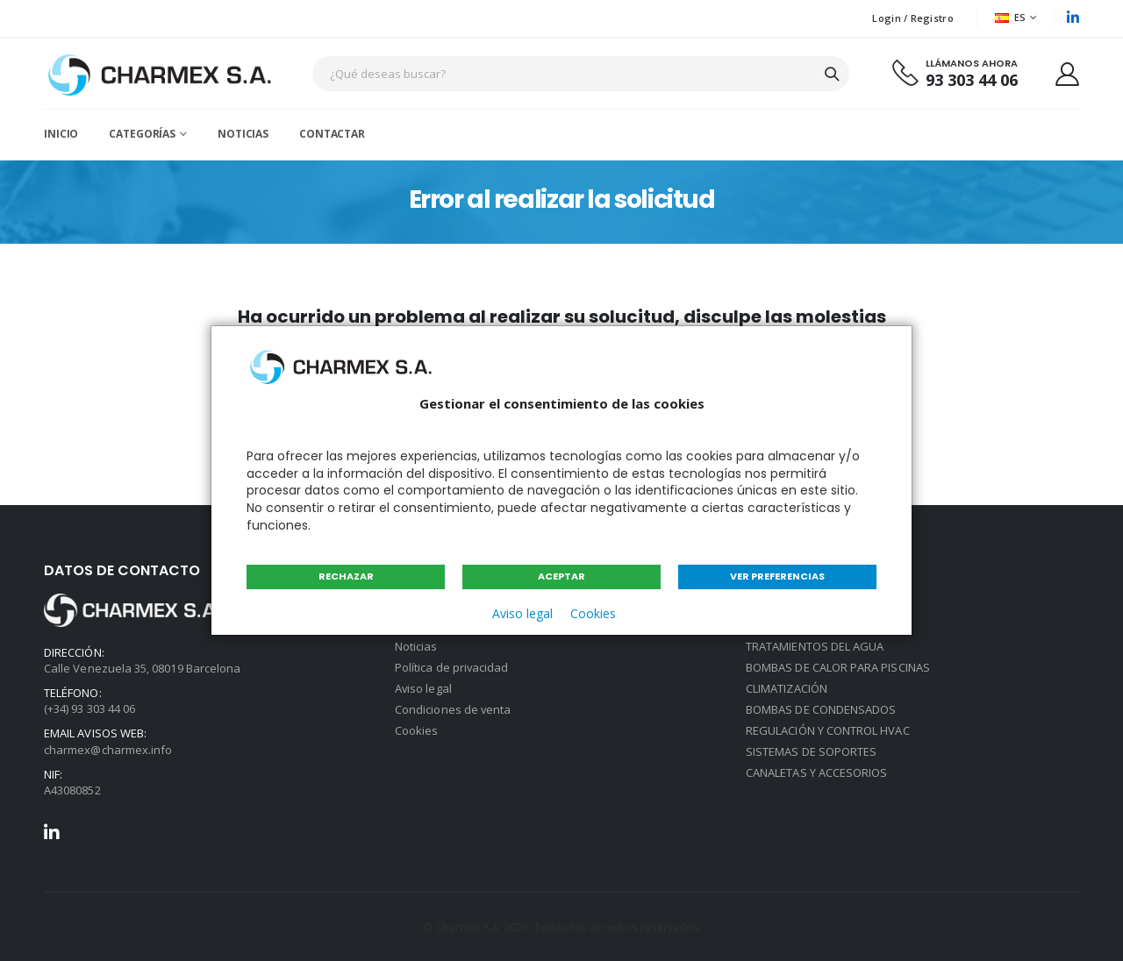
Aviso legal (522, 613)
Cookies (593, 613)
